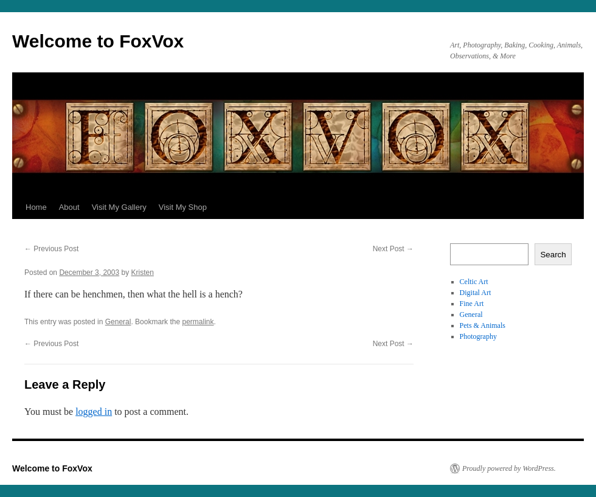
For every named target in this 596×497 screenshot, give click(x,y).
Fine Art (472, 303)
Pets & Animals (482, 325)
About (69, 207)
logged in (93, 411)
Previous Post (51, 249)
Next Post (393, 249)
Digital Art (475, 292)
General (118, 322)
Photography (478, 336)
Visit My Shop (183, 207)
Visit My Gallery (119, 207)
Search (553, 254)
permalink (197, 322)
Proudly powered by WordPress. (509, 468)
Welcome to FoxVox (98, 41)
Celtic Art (474, 281)
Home (36, 207)
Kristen (142, 272)
